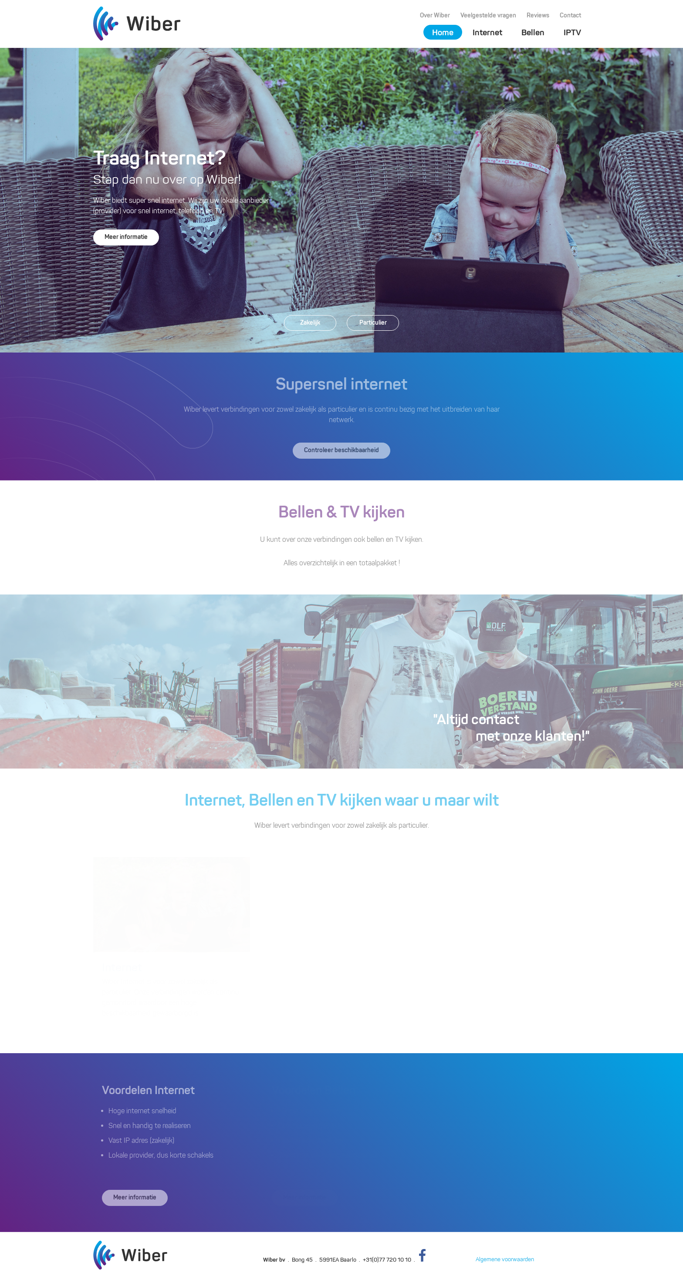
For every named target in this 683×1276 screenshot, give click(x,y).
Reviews (538, 15)
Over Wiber (435, 15)
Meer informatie (126, 237)
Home (442, 32)
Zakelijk (310, 322)
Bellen (532, 32)
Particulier (373, 322)
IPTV (572, 32)
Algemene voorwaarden (505, 1259)
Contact (570, 15)
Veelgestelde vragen (488, 15)
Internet (487, 32)
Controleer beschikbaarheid (341, 450)
